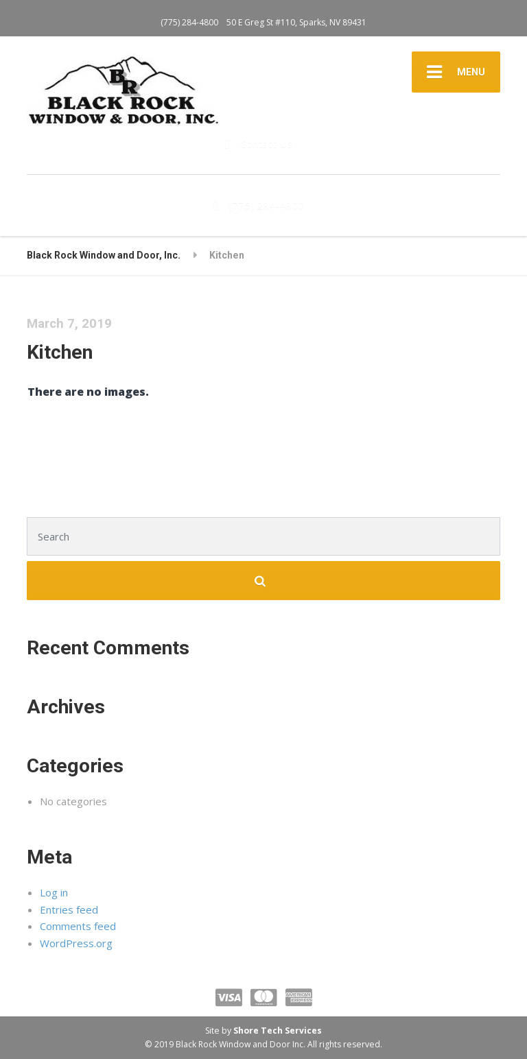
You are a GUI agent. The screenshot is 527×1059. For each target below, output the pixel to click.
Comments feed (78, 926)
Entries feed (69, 909)
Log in (54, 892)
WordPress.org (76, 943)
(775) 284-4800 (189, 22)
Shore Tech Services (277, 1030)
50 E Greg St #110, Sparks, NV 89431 (296, 22)
